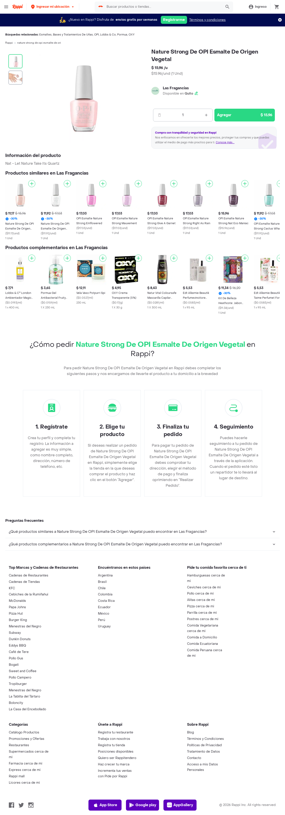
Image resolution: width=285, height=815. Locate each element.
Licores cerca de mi (24, 783)
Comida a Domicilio (202, 637)
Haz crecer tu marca (113, 764)
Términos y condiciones (207, 20)
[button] (52, 6)
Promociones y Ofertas (26, 739)
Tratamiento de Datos (203, 752)
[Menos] (159, 115)
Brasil (102, 582)
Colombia (105, 594)
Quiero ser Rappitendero (117, 758)
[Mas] (206, 115)
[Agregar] (31, 183)
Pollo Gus (16, 658)
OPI (96, 34)
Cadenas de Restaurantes (28, 575)
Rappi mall (16, 776)
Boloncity (16, 703)
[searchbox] (163, 7)
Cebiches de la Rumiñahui (28, 594)
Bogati (14, 665)
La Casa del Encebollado (27, 709)
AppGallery (180, 805)
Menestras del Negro (25, 626)
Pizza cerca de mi (200, 606)
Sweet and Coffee (22, 671)
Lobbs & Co (108, 34)
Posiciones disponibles (115, 752)
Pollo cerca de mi (200, 593)
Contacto (194, 758)
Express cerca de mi (25, 770)
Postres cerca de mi (202, 619)
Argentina (105, 575)
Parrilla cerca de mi (202, 613)
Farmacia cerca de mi (25, 763)
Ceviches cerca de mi (204, 587)
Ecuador (104, 607)
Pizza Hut (16, 614)
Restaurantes (19, 745)
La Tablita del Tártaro (24, 696)
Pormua (122, 34)
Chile (102, 588)
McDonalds (17, 601)
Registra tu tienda (111, 745)
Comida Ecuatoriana (202, 644)
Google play (142, 805)
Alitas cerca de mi (201, 600)
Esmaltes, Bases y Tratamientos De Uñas (66, 34)
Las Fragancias (176, 88)
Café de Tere (19, 652)
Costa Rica (106, 601)
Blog (190, 732)
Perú (101, 620)
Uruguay (104, 626)
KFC (12, 588)
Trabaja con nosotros (114, 739)
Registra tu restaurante (115, 732)
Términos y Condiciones (205, 739)
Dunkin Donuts (20, 639)
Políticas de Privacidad (204, 745)
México (103, 614)
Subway (15, 633)
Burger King (18, 620)
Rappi (9, 43)
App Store (105, 805)
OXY (132, 34)
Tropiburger (18, 684)
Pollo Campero (20, 677)
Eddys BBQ (17, 645)
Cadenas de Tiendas (24, 582)
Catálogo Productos (24, 732)
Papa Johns (17, 607)
